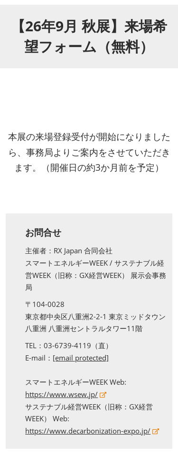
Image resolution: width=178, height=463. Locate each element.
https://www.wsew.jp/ (61, 394)
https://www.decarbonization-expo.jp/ (87, 430)
